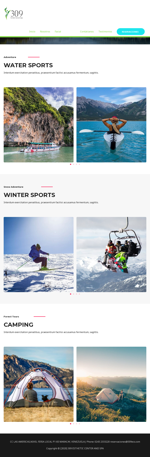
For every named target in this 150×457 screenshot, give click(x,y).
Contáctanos (87, 31)
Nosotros (45, 31)
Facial (58, 31)
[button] (70, 164)
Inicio (32, 31)
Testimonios (105, 31)
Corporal (70, 31)
